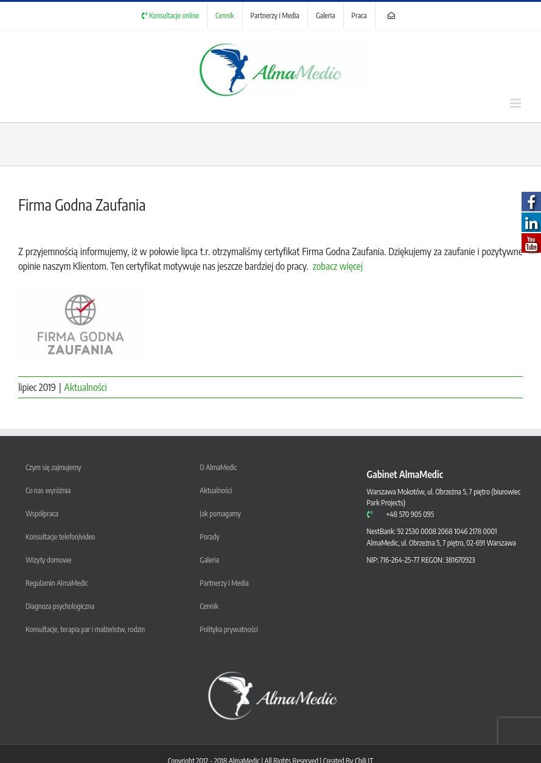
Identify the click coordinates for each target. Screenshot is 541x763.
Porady (209, 536)
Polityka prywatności (229, 629)
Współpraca (42, 513)
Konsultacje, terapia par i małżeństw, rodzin (85, 629)
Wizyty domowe (48, 559)
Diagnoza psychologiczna (60, 606)
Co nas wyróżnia (48, 490)
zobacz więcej (338, 266)
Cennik (209, 606)
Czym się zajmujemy (54, 467)
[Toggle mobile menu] (516, 103)
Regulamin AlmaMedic (57, 583)
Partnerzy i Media (224, 583)
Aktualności (85, 387)
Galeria (209, 559)
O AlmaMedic (218, 467)
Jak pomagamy (220, 513)
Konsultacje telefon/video (60, 536)
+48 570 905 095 (410, 514)
